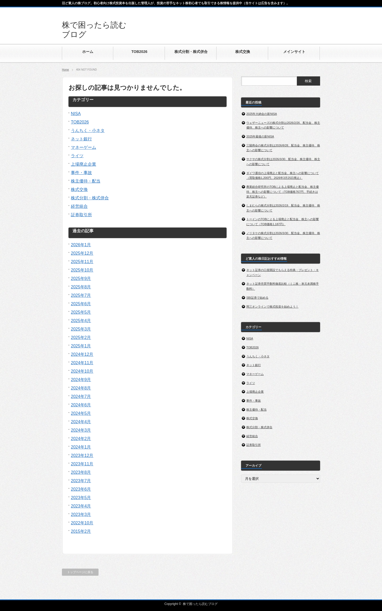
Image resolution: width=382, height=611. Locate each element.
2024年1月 (81, 447)
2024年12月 (82, 354)
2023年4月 (81, 506)
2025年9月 (81, 278)
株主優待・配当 (85, 181)
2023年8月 (81, 472)
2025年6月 (81, 304)
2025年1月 (81, 346)
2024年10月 (82, 371)
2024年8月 (81, 388)
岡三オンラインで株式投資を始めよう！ (272, 306)
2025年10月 (82, 270)
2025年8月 (81, 287)
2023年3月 (81, 514)
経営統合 (79, 206)
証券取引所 (81, 215)
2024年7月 (81, 396)
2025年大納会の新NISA (261, 113)
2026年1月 (81, 245)
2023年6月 (81, 489)
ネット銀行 (81, 139)
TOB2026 (80, 122)
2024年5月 (81, 413)
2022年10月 (82, 523)
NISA (76, 113)
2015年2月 (81, 531)
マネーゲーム (83, 147)
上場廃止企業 (83, 164)
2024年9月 (81, 379)
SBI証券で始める (257, 297)
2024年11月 (82, 363)
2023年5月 (81, 497)
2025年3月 (81, 329)
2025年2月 (81, 337)
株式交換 (79, 189)
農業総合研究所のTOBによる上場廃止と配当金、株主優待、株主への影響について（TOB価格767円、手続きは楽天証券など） (282, 191)
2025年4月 (81, 320)
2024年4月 (81, 422)
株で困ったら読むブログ (200, 604)
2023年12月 (82, 455)
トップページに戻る (80, 572)
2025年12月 (82, 253)
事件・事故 (81, 172)
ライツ (77, 156)
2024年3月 (81, 430)
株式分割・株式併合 (90, 198)
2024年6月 (81, 405)
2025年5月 (81, 312)
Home (65, 69)
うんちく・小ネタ (88, 130)
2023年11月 (82, 464)
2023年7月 (81, 481)
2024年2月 (81, 438)
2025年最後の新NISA (260, 136)
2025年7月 (81, 295)
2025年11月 (82, 261)
